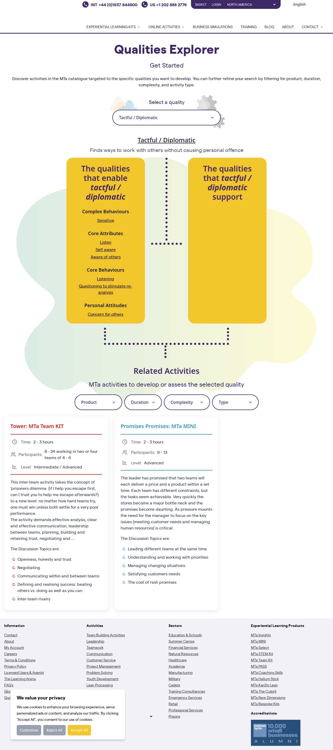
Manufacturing (181, 672)
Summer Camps (181, 641)
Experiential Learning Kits (114, 26)
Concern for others (105, 314)
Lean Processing (100, 684)
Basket (201, 4)
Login (216, 4)
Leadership (95, 641)
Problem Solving (100, 672)
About (288, 26)
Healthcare (178, 659)
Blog (269, 26)
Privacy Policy (15, 666)
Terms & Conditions (19, 659)
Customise (29, 730)
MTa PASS (259, 666)
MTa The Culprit (263, 691)
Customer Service (101, 659)
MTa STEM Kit (262, 653)
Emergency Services (185, 697)
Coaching (94, 697)
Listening (105, 278)
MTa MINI (258, 641)
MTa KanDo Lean (264, 684)
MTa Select (260, 647)
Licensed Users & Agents (24, 672)
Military (174, 678)
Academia (177, 666)
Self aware (106, 249)
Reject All (54, 730)
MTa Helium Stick (265, 678)
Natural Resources (183, 653)
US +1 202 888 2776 (168, 4)
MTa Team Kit (262, 659)
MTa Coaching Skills (267, 672)
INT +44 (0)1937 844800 (114, 4)
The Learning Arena (20, 678)
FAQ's (8, 684)
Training (248, 26)
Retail (173, 703)
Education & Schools (185, 634)
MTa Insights (261, 634)
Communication (100, 653)
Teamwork (95, 647)
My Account (14, 647)
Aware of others (106, 256)
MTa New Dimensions (268, 697)
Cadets (174, 684)
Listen (105, 242)
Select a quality (166, 101)
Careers (10, 653)
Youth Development (103, 678)
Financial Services (183, 647)
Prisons (174, 716)
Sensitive (105, 220)
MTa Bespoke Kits (265, 703)
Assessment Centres (103, 691)
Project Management (104, 666)
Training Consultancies (187, 691)
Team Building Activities (106, 634)
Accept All (79, 730)
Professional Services (186, 710)
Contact (10, 634)
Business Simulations (213, 26)
